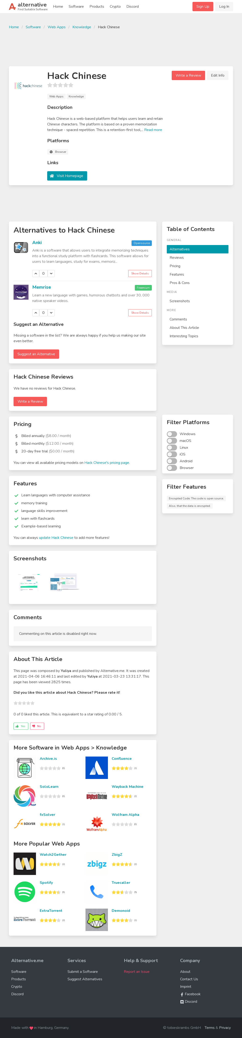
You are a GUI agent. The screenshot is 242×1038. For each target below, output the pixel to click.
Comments (178, 319)
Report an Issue (136, 971)
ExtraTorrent (51, 910)
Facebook (190, 994)
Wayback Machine (127, 786)
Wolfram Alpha (125, 814)
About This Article (184, 327)
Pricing (175, 266)
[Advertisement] (121, 47)
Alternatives (180, 249)
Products (96, 6)
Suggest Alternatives (85, 979)
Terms (210, 1027)
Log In (224, 6)
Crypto (115, 6)
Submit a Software (83, 971)
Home (58, 6)
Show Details (140, 273)
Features (177, 274)
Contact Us (189, 979)
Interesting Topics (184, 336)
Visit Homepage (70, 175)
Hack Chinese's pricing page (106, 462)
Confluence (122, 758)
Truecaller (121, 882)
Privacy (225, 1027)
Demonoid (121, 910)
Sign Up (202, 6)
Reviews (177, 257)
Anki (37, 242)
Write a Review (188, 75)
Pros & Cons (180, 282)
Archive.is (48, 758)
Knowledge (81, 27)
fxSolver (47, 814)
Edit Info (217, 75)
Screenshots (180, 301)
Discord (132, 6)
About (185, 971)
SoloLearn (49, 786)
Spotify (46, 882)
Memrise (41, 287)
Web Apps (57, 27)
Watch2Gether (53, 854)
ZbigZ (117, 854)
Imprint (185, 986)
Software (76, 6)
